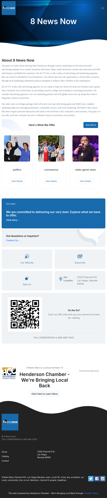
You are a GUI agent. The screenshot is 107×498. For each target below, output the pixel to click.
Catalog (5, 456)
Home (4, 452)
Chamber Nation (91, 493)
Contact (5, 461)
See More (91, 125)
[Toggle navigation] (102, 8)
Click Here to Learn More (44, 393)
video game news (85, 169)
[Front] (9, 8)
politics (17, 169)
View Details (17, 181)
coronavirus (51, 169)
